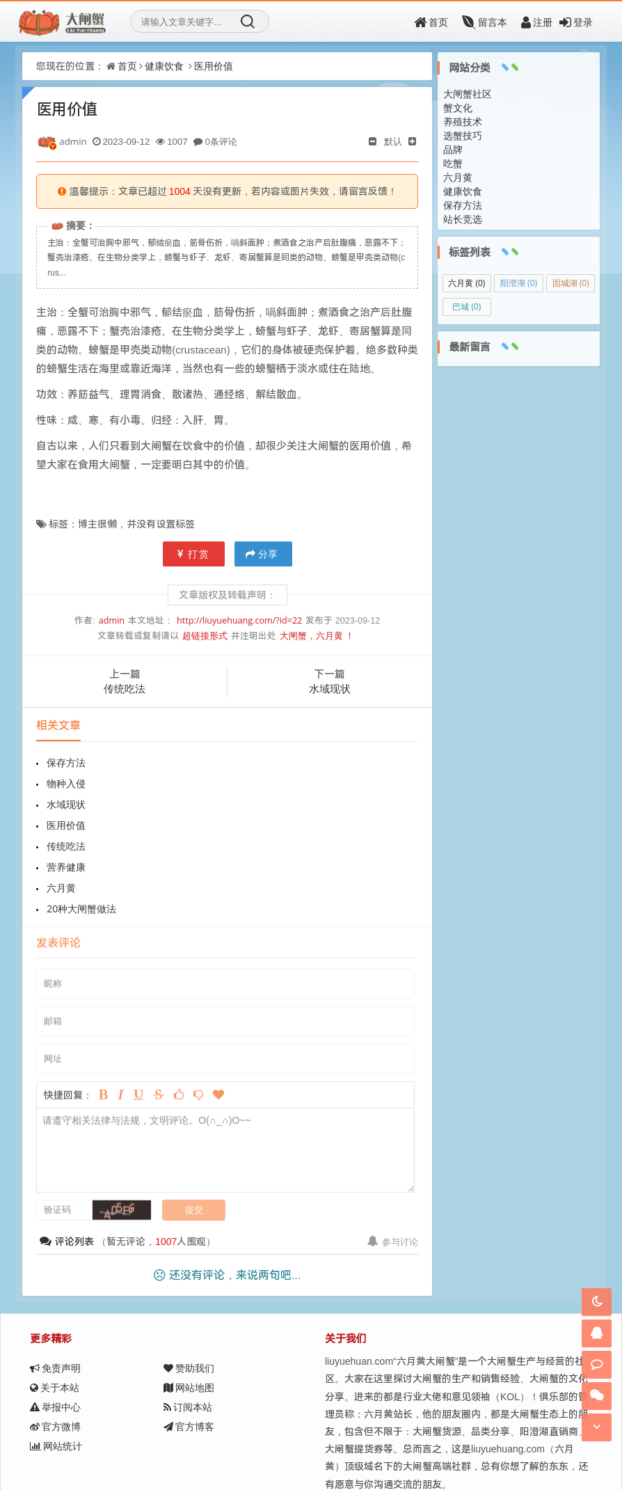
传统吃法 (124, 688)
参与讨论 (392, 1158)
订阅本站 (188, 1323)
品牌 (453, 149)
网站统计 (56, 1362)
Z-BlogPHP (300, 1445)
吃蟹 (453, 163)
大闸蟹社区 (467, 93)
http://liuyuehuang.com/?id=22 (239, 620)
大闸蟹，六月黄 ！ (317, 636)
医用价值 (213, 65)
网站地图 (189, 1303)
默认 (393, 141)
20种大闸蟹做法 (273, 825)
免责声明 (55, 1284)
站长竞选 (462, 218)
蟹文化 (457, 107)
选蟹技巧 (462, 135)
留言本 (484, 22)
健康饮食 (164, 65)
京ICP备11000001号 (403, 1445)
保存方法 (66, 762)
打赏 (193, 553)
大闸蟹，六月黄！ (167, 1445)
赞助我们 (189, 1284)
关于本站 (54, 1303)
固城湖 (570, 283)
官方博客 (189, 1342)
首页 (431, 22)
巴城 (466, 306)
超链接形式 (205, 636)
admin (112, 620)
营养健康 (257, 804)
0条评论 (221, 141)
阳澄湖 (518, 283)
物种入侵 (257, 762)
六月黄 (61, 825)
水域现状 (330, 688)
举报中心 (55, 1323)
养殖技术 (462, 121)
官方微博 (55, 1342)
